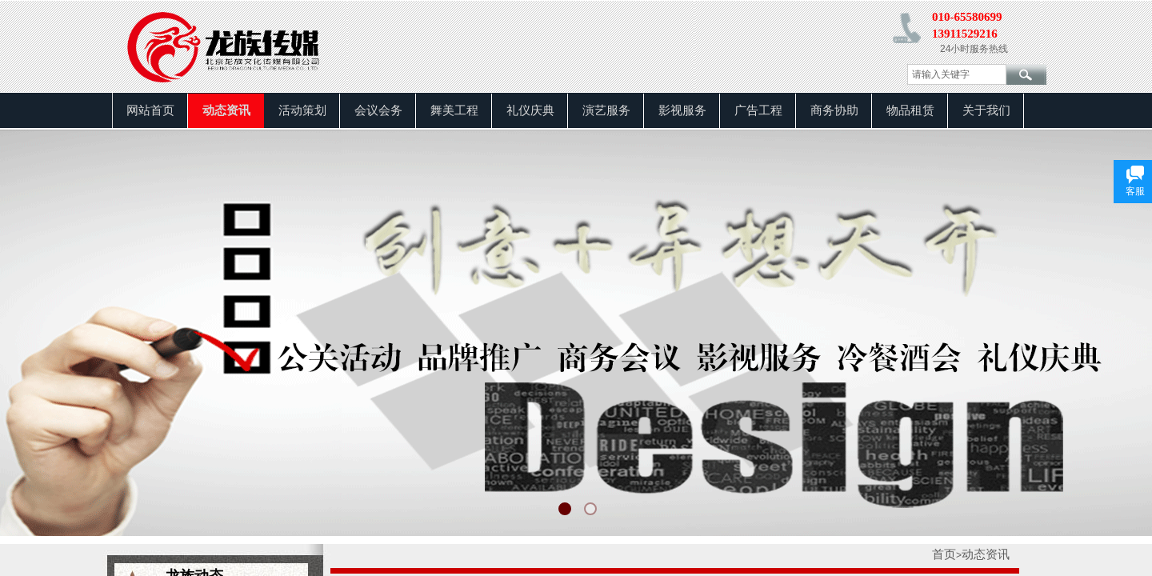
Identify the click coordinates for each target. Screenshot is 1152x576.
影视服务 (682, 110)
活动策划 (302, 110)
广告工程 (758, 110)
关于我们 (986, 110)
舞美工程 (454, 110)
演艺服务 (606, 110)
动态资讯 (226, 110)
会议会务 (378, 110)
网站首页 (150, 110)
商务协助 (834, 110)
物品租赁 (910, 110)
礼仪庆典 (530, 110)
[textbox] (956, 74)
